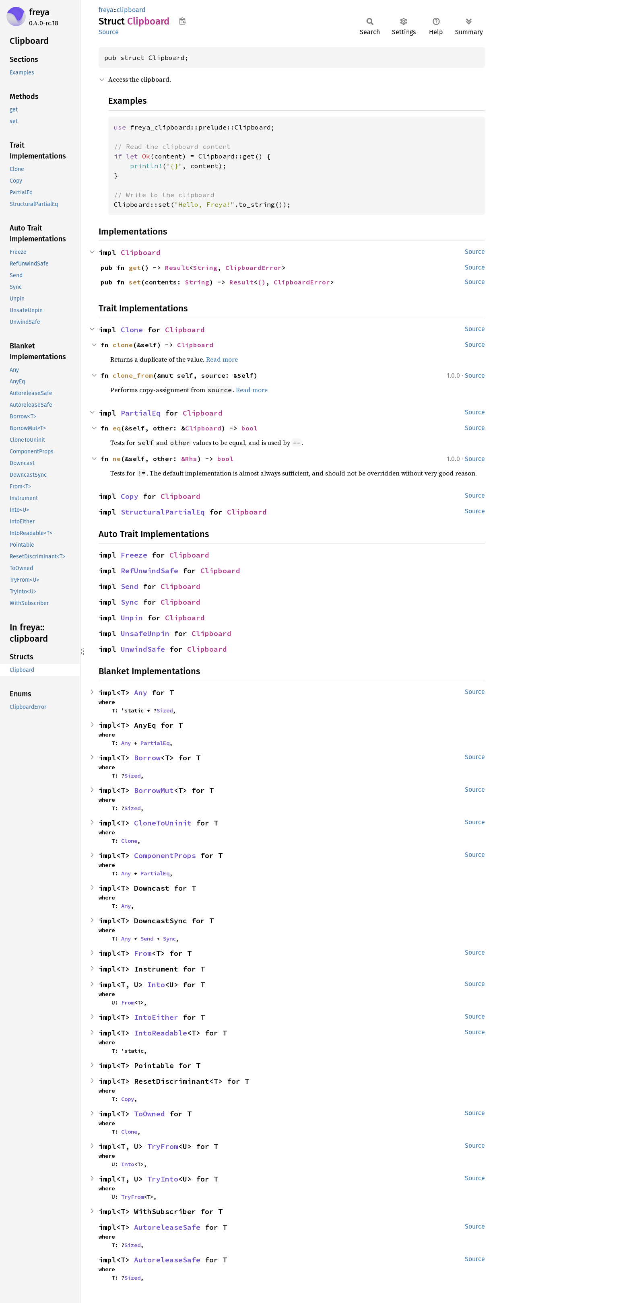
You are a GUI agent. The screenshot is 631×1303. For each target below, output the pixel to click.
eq (117, 428)
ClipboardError (253, 267)
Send (129, 586)
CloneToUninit (163, 822)
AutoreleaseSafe (167, 1227)
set (135, 282)
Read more (222, 359)
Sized (165, 710)
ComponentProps (165, 855)
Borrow (147, 757)
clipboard (131, 10)
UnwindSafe (143, 649)
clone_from (133, 375)
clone (123, 345)
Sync (129, 602)
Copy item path (182, 21)
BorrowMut (154, 790)
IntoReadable (160, 1032)
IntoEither (156, 1017)
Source (109, 32)
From (143, 953)
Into (156, 984)
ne (117, 459)
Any (140, 692)
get (135, 267)
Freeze (134, 555)
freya (39, 12)
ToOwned (149, 1113)
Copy (129, 496)
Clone (132, 329)
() (262, 282)
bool (249, 428)
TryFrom (162, 1146)
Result (177, 267)
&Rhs (189, 459)
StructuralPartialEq (163, 512)
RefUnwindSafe (149, 570)
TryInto (162, 1179)
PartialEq (141, 413)
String (205, 267)
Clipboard (141, 252)
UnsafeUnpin (145, 633)
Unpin (132, 617)
